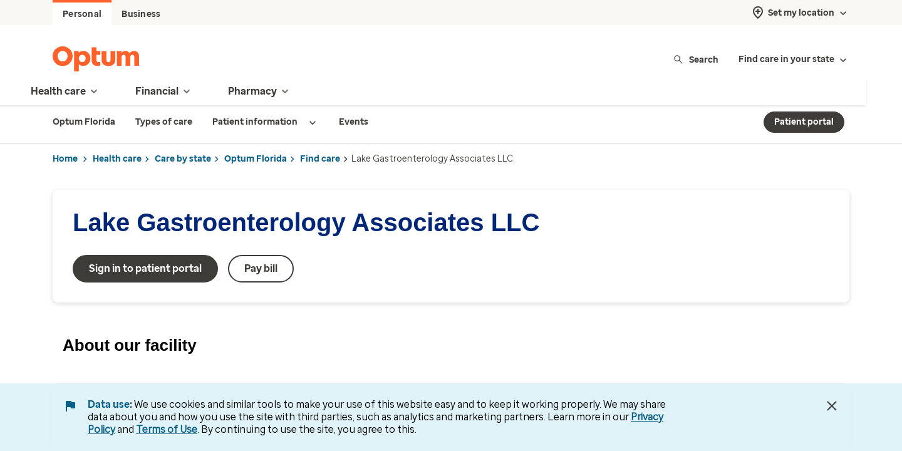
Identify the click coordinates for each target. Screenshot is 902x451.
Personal (82, 14)
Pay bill (260, 268)
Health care (117, 158)
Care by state (183, 158)
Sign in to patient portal (145, 268)
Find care (320, 158)
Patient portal (804, 122)
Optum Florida (255, 158)
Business (141, 14)
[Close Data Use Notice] (831, 405)
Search (695, 59)
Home (65, 158)
